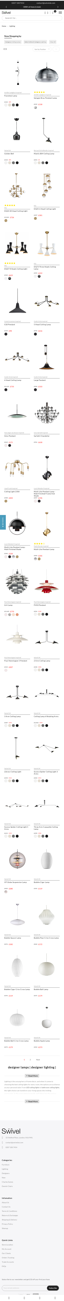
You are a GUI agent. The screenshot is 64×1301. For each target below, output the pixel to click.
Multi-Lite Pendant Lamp (43, 539)
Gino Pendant (10, 428)
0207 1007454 (18, 3)
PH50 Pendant (39, 594)
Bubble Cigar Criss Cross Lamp (17, 970)
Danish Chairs (7, 1186)
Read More (32, 1076)
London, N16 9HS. (19, 1138)
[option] (5, 104)
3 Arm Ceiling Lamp (12, 703)
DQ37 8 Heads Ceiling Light (15, 265)
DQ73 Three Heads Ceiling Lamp (44, 264)
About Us (5, 1202)
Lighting (5, 1169)
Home (4, 26)
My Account (6, 1249)
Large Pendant (39, 374)
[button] (3, 650)
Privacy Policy (7, 1224)
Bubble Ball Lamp (40, 970)
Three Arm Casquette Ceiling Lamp (45, 812)
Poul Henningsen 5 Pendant (15, 648)
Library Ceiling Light (12, 757)
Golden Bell (9, 152)
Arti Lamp (8, 594)
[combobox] (32, 18)
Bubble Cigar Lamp (41, 865)
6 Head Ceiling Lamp (12, 374)
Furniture (5, 1165)
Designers (6, 1173)
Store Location (7, 1245)
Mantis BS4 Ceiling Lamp (43, 152)
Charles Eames (7, 1182)
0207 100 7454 (11, 1147)
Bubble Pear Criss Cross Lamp (45, 919)
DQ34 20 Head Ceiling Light (15, 208)
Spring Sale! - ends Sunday (32, 7)
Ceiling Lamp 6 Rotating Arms (45, 703)
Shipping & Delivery (9, 1220)
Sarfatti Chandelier (41, 428)
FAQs (4, 1266)
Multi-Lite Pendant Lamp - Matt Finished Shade (15, 538)
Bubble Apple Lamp (41, 1020)
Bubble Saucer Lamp (12, 919)
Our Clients (6, 1253)
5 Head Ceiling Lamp (41, 320)
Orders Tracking (8, 1258)
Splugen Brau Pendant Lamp (44, 98)
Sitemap (5, 1228)
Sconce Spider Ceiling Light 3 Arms (45, 758)
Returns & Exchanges (10, 1215)
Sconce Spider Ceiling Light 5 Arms (16, 812)
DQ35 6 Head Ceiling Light (44, 206)
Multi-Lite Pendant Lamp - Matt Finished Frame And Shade (44, 485)
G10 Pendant (9, 320)
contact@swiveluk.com (46, 3)
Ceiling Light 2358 (11, 483)
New (3, 1178)
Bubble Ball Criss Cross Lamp (16, 1020)
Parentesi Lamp (10, 96)
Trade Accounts (8, 1262)
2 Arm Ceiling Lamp (41, 648)
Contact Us (6, 1207)
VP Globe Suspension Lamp (15, 865)
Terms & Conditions (9, 1211)
